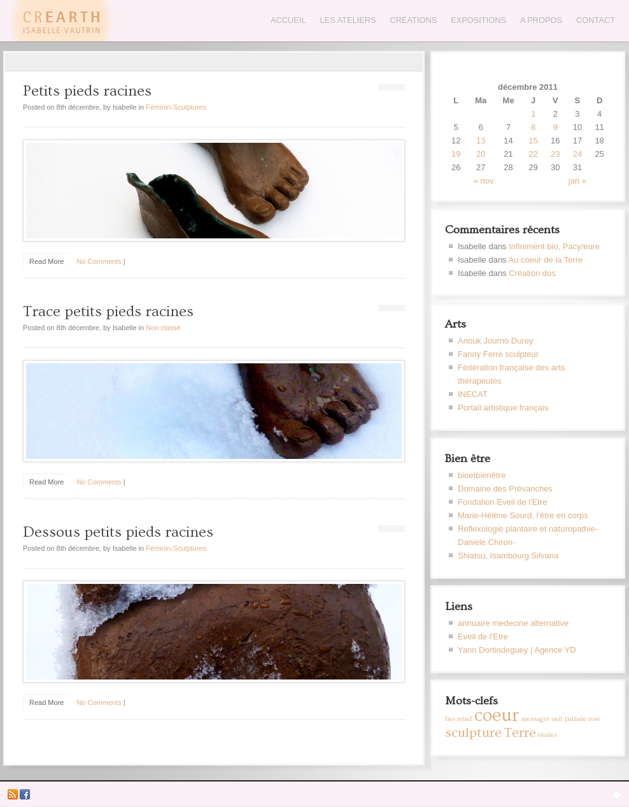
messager (535, 719)
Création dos (532, 273)
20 (480, 154)
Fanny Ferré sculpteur (498, 354)
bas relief (458, 719)
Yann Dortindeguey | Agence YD (517, 650)
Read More (46, 261)
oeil (557, 719)
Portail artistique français (503, 407)
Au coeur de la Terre (546, 260)
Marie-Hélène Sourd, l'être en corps (523, 515)
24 (577, 154)
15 (532, 140)
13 (480, 140)
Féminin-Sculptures (176, 107)
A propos (541, 20)
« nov (484, 180)
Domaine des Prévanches (505, 488)
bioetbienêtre (481, 475)
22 (532, 154)
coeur (496, 715)
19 (455, 154)
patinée (575, 719)
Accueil (288, 20)
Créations (413, 20)
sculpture (473, 733)
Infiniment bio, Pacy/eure (554, 246)
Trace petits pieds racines (108, 311)
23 (555, 154)
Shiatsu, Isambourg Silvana (508, 555)
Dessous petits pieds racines (118, 532)
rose (594, 719)
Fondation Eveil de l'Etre (503, 502)
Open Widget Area (616, 794)
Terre (520, 733)
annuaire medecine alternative (513, 623)
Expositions (478, 20)
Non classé (163, 327)
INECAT (473, 394)
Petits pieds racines (87, 90)
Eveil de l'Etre (483, 636)
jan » (577, 180)
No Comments (98, 261)
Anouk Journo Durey (496, 340)
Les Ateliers (348, 20)
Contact (595, 20)
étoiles (547, 735)
